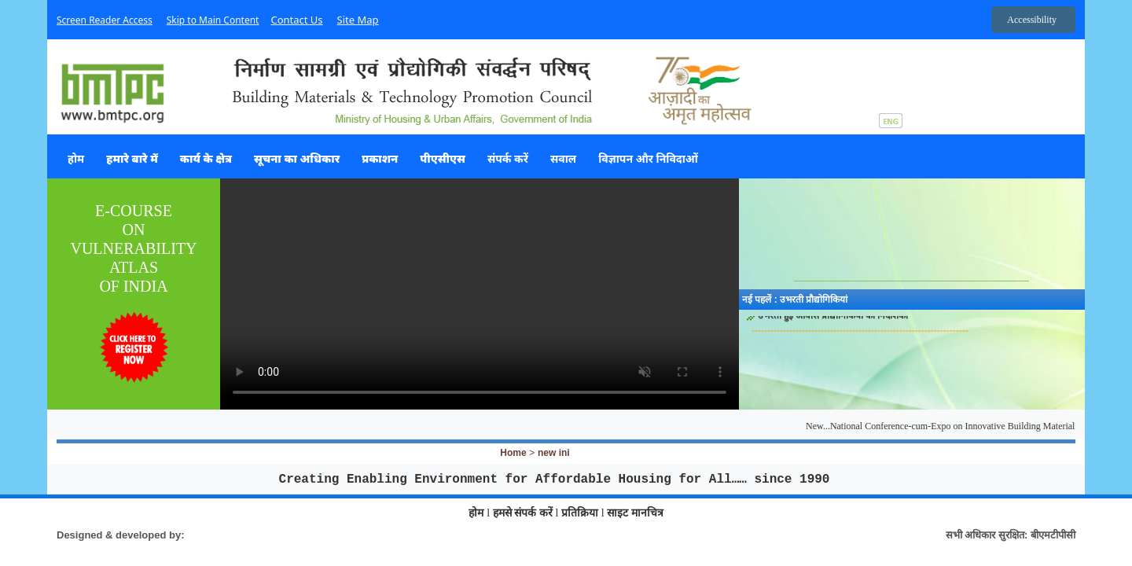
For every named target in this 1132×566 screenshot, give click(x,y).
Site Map (358, 20)
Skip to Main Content (213, 20)
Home (513, 452)
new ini (554, 452)
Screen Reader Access (105, 20)
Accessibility (1032, 19)
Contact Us (296, 20)
